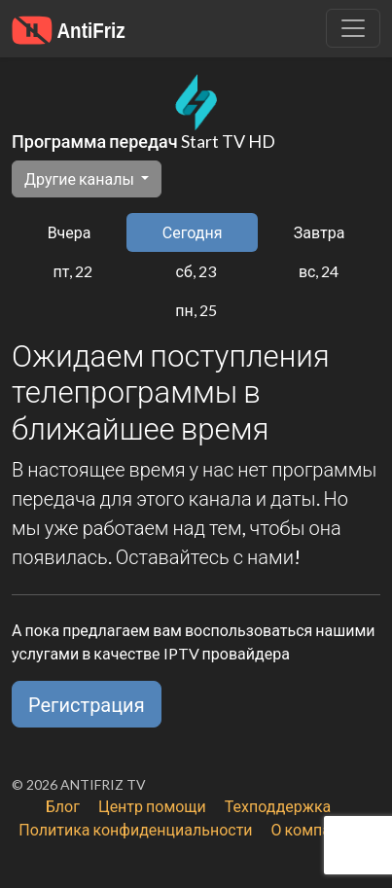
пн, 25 (195, 310)
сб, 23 (196, 271)
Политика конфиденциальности (135, 829)
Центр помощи (152, 806)
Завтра (319, 232)
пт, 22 (73, 271)
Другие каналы (80, 178)
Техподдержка (278, 806)
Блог (63, 806)
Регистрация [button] (86, 704)
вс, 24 (319, 271)
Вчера (69, 232)
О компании (314, 829)
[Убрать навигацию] (353, 28)
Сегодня (192, 232)
